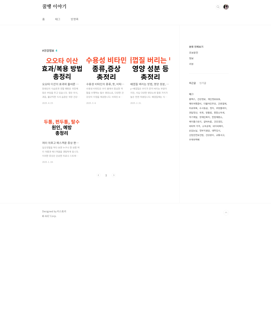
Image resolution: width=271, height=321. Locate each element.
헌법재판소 (217, 220)
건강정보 (201, 202)
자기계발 (193, 220)
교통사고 (220, 238)
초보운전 (193, 156)
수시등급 (203, 211)
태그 (57, 19)
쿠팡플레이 (221, 211)
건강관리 (210, 238)
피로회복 (193, 211)
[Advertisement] (106, 67)
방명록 (74, 19)
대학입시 (216, 234)
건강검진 (218, 225)
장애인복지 (204, 220)
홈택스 (192, 202)
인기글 (202, 186)
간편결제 (222, 207)
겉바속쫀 (208, 225)
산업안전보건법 (196, 238)
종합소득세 (219, 216)
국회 (201, 216)
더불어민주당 (210, 207)
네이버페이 (218, 229)
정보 (191, 162)
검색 (218, 7)
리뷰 (191, 167)
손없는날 (193, 234)
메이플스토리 (195, 225)
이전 (98, 223)
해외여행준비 (195, 207)
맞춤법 (209, 216)
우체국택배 (194, 243)
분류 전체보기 (196, 150)
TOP (226, 309)
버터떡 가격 (194, 229)
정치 (212, 211)
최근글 (192, 186)
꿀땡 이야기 (54, 6)
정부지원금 (204, 234)
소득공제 (206, 229)
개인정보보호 (214, 202)
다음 (114, 223)
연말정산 (193, 216)
